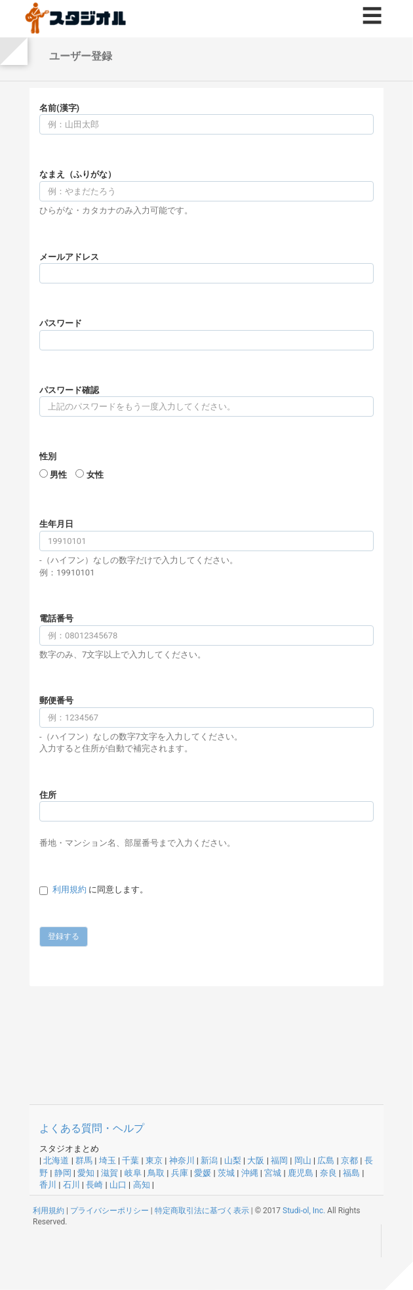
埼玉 (107, 1160)
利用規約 (69, 889)
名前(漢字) (59, 108)
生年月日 (56, 524)
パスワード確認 (69, 390)
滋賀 (109, 1173)
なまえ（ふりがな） (77, 174)
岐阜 (133, 1173)
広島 (325, 1160)
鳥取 (156, 1173)
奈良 (328, 1173)
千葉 (130, 1160)
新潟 (209, 1160)
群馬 (83, 1160)
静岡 (62, 1173)
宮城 (272, 1173)
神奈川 (182, 1160)
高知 (141, 1185)
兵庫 (179, 1173)
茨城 (226, 1173)
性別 (47, 456)
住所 (47, 795)
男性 (58, 475)
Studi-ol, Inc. (304, 1210)
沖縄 (249, 1173)
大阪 (255, 1160)
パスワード (60, 323)
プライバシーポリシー (109, 1210)
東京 (154, 1160)
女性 (95, 475)
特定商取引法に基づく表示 (202, 1210)
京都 (349, 1160)
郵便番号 (56, 700)
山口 (118, 1185)
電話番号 (56, 618)
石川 (71, 1185)
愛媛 (202, 1173)
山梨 (232, 1160)
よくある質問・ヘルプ (91, 1128)
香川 (47, 1185)
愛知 (85, 1173)
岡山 (302, 1160)
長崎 (94, 1185)
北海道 (56, 1160)
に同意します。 (100, 889)
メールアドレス (69, 257)
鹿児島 (300, 1173)
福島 (351, 1173)
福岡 (279, 1160)
